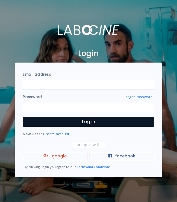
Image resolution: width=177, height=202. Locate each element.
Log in (88, 121)
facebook (121, 156)
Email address (37, 74)
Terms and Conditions (93, 167)
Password (32, 97)
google (55, 156)
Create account (56, 133)
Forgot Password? (139, 96)
